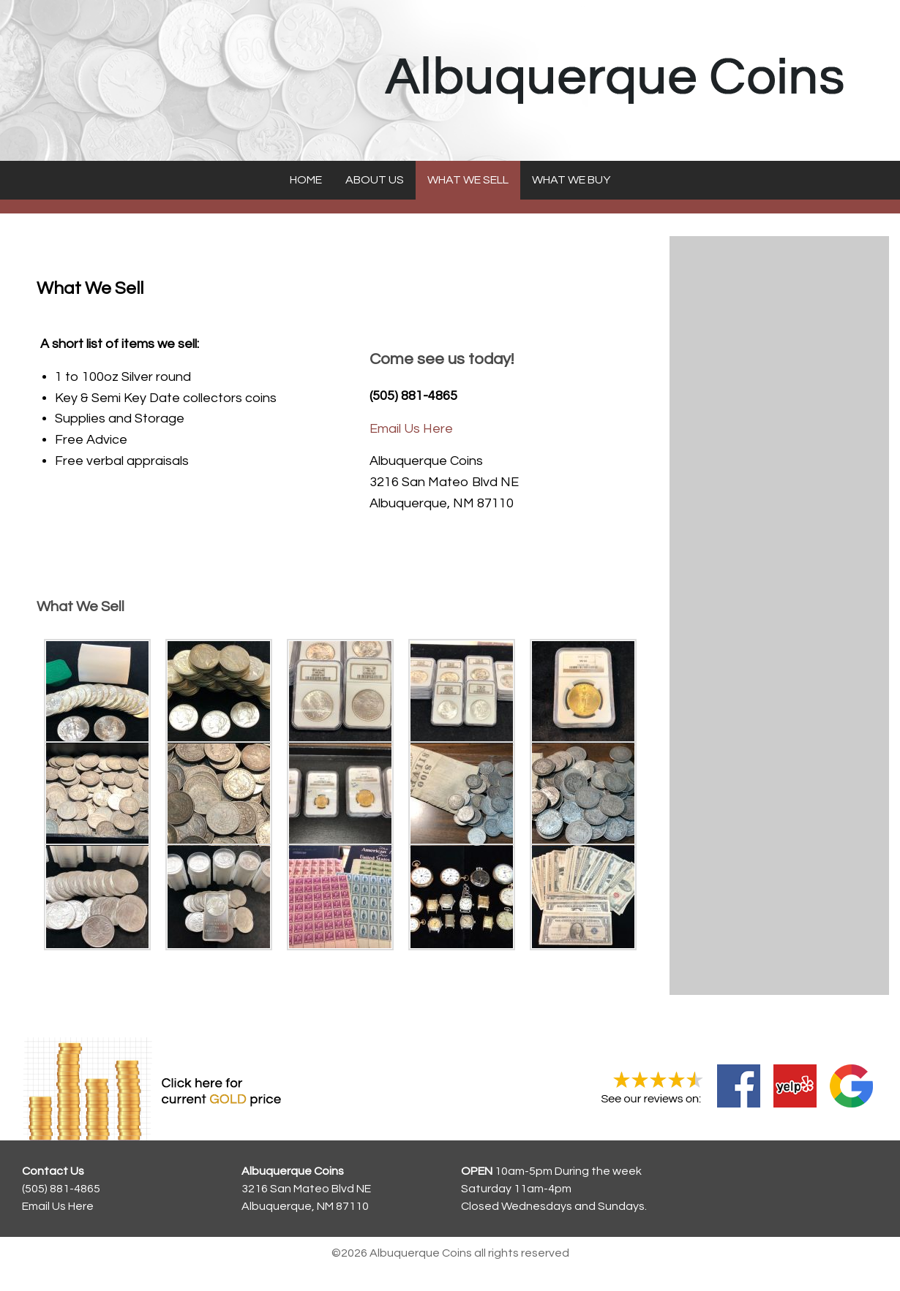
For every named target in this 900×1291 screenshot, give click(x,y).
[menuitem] (306, 180)
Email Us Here (411, 429)
